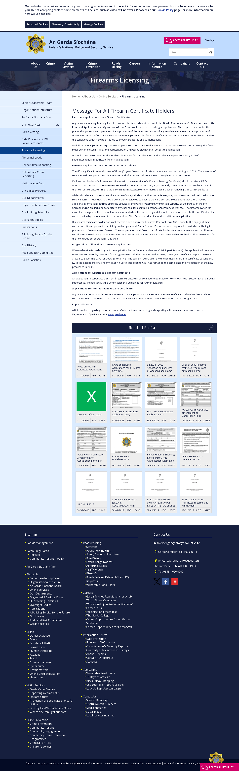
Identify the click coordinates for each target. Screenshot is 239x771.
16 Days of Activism (98, 677)
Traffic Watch (94, 569)
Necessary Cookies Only (65, 24)
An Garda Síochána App (41, 566)
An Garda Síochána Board (46, 586)
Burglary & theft (40, 643)
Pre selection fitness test (101, 612)
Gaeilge (209, 40)
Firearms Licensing (133, 96)
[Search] (188, 52)
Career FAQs (94, 608)
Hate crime (36, 677)
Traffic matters (39, 670)
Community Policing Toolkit (47, 558)
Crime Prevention (37, 720)
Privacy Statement (198, 763)
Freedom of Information (101, 642)
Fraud (33, 658)
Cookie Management (40, 543)
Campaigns (90, 669)
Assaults (35, 654)
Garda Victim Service (42, 689)
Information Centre (95, 635)
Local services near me (100, 715)
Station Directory (97, 700)
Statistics (91, 547)
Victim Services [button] (68, 65)
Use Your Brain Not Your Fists (105, 684)
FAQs (73, 763)
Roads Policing (92, 543)
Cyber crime (37, 666)
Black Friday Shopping (100, 681)
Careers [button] (135, 63)
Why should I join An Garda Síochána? (109, 604)
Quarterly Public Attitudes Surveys (107, 650)
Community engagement (45, 731)
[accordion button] (211, 327)
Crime (30, 632)
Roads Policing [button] (116, 65)
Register (35, 555)
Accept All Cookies (37, 24)
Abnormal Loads (96, 566)
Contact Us (90, 696)
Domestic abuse (40, 635)
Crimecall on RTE (40, 743)
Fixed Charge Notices (99, 562)
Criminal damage (40, 662)
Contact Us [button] (202, 65)
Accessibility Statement (117, 763)
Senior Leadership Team (45, 578)
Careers (88, 593)
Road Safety (93, 558)
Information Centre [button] (157, 65)
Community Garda (38, 551)
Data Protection (96, 639)
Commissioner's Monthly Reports (107, 646)
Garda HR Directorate (99, 658)
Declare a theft (39, 697)
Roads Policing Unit (98, 550)
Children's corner (40, 746)
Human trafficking (41, 651)
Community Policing (42, 727)
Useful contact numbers (101, 704)
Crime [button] (50, 63)
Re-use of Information (175, 763)
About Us (89, 96)
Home (76, 96)
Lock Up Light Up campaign (103, 688)
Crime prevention (41, 724)
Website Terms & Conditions (146, 763)
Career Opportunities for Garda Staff (109, 627)
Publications (37, 608)
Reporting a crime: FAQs (45, 693)
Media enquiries (96, 708)
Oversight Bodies (40, 605)
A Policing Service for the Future (50, 612)
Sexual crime (37, 647)
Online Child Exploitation (45, 674)
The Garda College (97, 615)
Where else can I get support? (48, 712)
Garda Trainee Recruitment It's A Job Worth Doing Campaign (109, 598)
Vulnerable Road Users (100, 585)
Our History (37, 616)
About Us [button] (35, 65)
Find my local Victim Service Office (50, 708)
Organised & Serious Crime (46, 597)
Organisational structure (45, 582)
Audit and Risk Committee (46, 620)
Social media (94, 711)
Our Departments (41, 593)
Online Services (108, 96)
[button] (58, 125)
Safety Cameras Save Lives (102, 554)
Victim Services (36, 685)
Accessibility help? (185, 40)
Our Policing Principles (44, 601)
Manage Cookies (93, 24)
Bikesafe (91, 573)
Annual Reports (96, 654)
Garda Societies (39, 624)
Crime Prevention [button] (92, 65)
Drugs (34, 639)
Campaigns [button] (182, 63)
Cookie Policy (165, 10)
